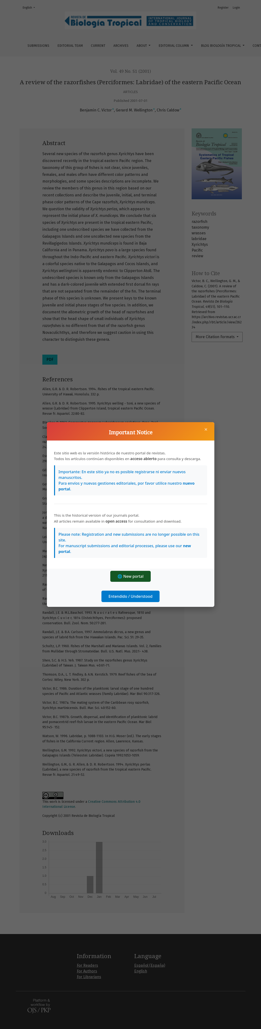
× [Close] (206, 429)
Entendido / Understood (131, 596)
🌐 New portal (130, 576)
